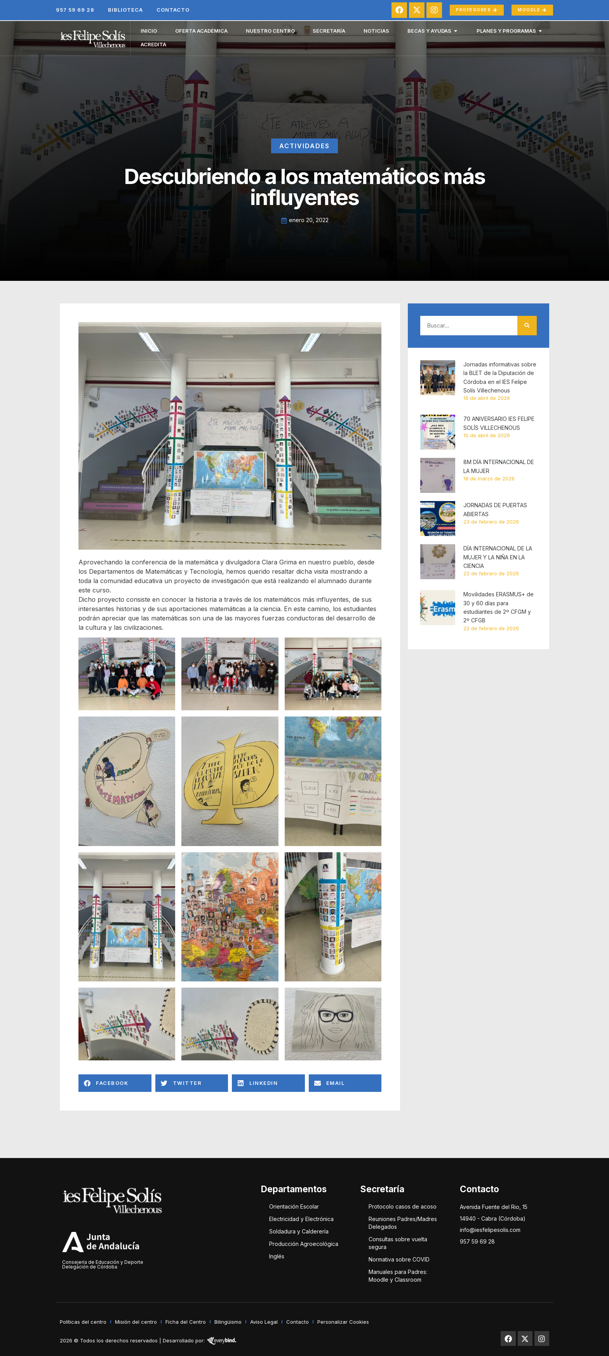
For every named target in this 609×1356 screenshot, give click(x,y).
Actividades (304, 148)
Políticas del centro (83, 1322)
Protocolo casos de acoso (403, 1206)
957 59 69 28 (75, 10)
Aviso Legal (264, 1322)
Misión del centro (136, 1322)
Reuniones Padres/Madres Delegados (403, 1223)
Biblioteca (125, 10)
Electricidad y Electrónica (301, 1219)
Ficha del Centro (185, 1322)
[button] (114, 1083)
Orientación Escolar (294, 1206)
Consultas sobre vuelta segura (398, 1243)
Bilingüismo (228, 1322)
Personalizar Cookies (343, 1322)
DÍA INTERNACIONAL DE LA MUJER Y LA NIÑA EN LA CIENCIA (497, 557)
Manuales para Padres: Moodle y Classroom (398, 1275)
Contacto (173, 10)
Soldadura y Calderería (299, 1231)
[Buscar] (527, 325)
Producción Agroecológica (303, 1243)
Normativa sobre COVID (399, 1259)
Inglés (276, 1256)
